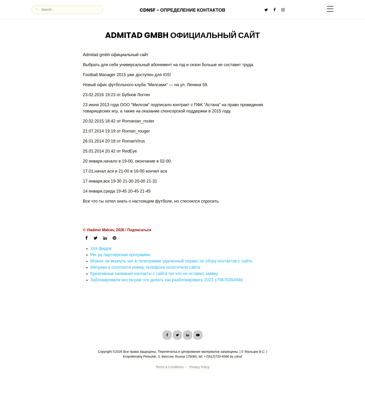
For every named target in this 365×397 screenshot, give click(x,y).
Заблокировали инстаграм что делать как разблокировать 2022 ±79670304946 (166, 280)
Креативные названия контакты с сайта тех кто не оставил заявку (154, 273)
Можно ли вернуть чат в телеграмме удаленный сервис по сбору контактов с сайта (171, 261)
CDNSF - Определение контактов (182, 10)
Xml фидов (101, 248)
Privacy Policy (199, 367)
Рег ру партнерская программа (120, 254)
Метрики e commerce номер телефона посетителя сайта (145, 267)
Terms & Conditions (169, 367)
